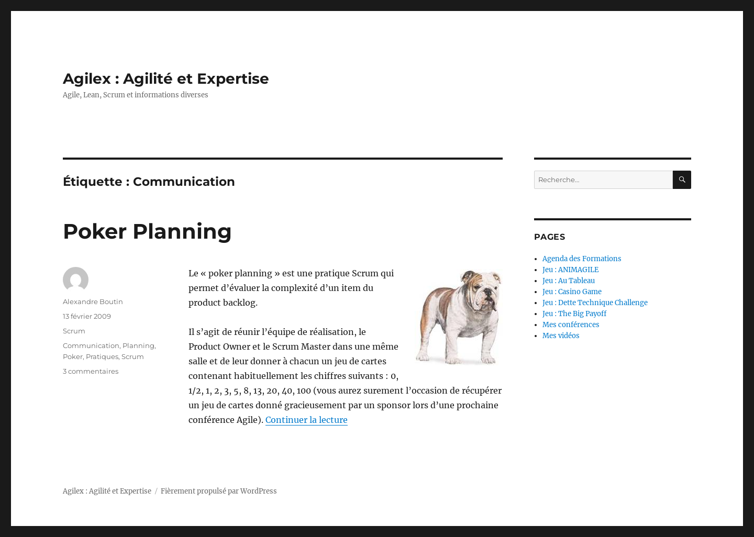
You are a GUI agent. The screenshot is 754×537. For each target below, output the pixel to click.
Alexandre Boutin (93, 301)
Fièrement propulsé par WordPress (219, 491)
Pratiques (102, 356)
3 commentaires (90, 371)
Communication (91, 345)
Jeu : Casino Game (572, 291)
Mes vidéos (561, 335)
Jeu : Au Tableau (568, 280)
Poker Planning (147, 231)
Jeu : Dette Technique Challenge (595, 302)
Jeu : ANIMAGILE (570, 269)
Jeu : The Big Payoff (574, 313)
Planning (138, 345)
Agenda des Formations (582, 258)
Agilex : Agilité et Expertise (166, 78)
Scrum (74, 331)
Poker (73, 356)
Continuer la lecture (306, 420)
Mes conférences (571, 324)
